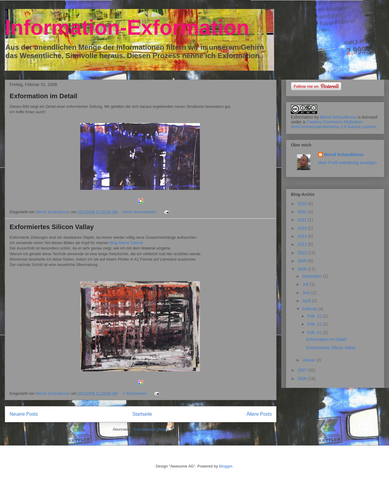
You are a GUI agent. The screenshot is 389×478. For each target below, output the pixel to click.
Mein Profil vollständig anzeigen (347, 162)
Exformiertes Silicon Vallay (52, 227)
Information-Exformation (127, 27)
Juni (306, 292)
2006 (302, 378)
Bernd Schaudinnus (338, 117)
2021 (302, 219)
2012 (302, 244)
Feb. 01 (315, 332)
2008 (302, 269)
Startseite (142, 414)
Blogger (225, 466)
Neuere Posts (24, 414)
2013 (302, 236)
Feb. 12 (315, 324)
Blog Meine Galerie (126, 242)
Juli (306, 284)
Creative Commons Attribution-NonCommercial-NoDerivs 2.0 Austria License (333, 124)
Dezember (312, 276)
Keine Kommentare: (140, 212)
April (307, 300)
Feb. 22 (315, 316)
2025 (302, 203)
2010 (302, 252)
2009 (302, 260)
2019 (302, 228)
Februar (310, 308)
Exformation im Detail (43, 96)
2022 (302, 211)
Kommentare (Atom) (151, 429)
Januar (309, 360)
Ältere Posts (259, 414)
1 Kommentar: (135, 393)
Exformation (302, 117)
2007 (302, 370)
